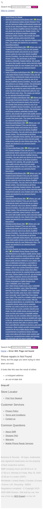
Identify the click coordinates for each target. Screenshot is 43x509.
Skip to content (8, 11)
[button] (2, 3)
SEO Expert (19, 496)
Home (3, 351)
